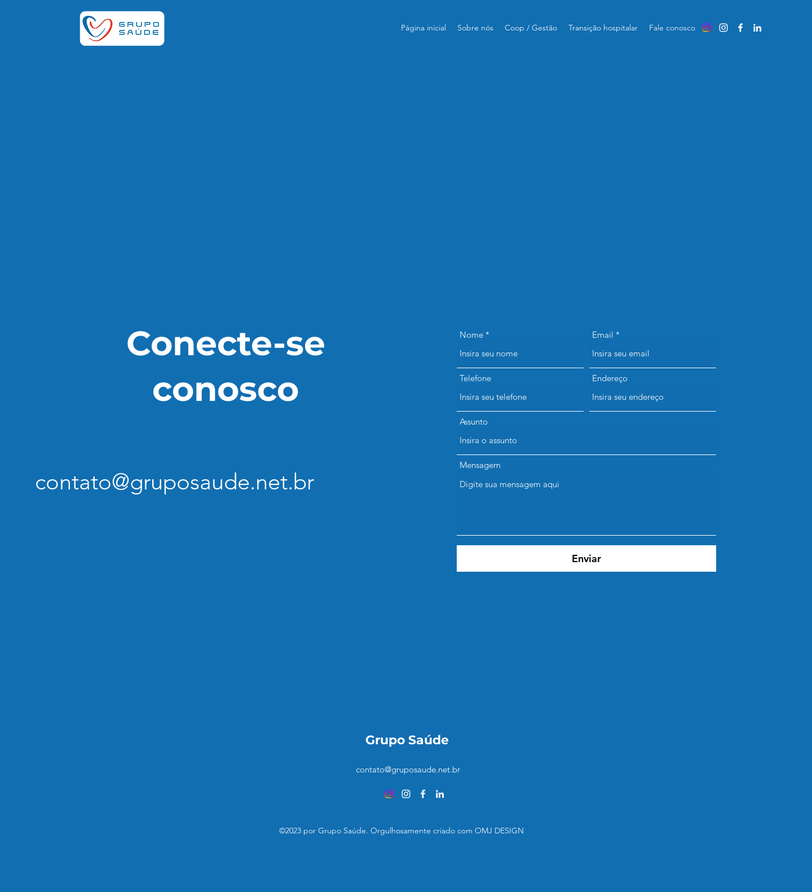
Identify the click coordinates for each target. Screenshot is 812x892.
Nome (471, 334)
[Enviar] (586, 558)
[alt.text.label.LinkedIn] (757, 27)
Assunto (474, 421)
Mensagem (480, 465)
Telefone (475, 378)
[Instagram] (706, 27)
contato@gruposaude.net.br (174, 481)
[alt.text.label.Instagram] (723, 27)
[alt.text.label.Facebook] (740, 27)
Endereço (610, 378)
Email (603, 334)
